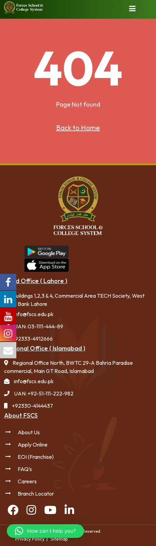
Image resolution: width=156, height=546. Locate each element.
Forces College (149, 258)
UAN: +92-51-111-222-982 (43, 393)
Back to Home (78, 127)
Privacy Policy (30, 539)
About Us (29, 432)
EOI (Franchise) (36, 456)
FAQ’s (25, 469)
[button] (45, 531)
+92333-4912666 (32, 338)
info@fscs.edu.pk (34, 314)
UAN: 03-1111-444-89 (38, 326)
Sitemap (59, 539)
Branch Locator (36, 493)
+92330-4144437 (32, 405)
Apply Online (33, 444)
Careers (27, 481)
